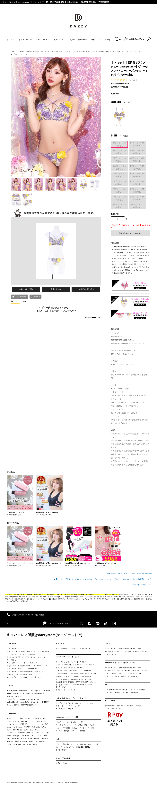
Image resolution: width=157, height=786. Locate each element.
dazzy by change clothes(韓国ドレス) (20, 690)
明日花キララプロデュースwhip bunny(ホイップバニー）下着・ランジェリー (76, 686)
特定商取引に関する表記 (125, 705)
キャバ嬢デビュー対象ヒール (66, 709)
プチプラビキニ (61, 750)
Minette (36, 738)
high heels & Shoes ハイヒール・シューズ (71, 698)
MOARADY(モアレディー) (30, 705)
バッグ (58, 722)
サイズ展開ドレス (43, 651)
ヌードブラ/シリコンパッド (65, 662)
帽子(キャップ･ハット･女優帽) (74, 731)
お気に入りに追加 (26, 289)
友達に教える (56, 289)
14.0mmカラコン (27, 721)
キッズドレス (11, 671)
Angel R (37, 690)
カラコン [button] (95, 40)
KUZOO (23, 738)
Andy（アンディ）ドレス (21, 693)
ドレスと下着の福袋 (63, 758)
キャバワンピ (11, 660)
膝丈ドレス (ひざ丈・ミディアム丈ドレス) (21, 657)
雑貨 (96, 744)
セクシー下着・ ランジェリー (66, 690)
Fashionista (35, 727)
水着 (57, 739)
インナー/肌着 (86, 670)
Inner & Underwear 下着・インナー (68, 657)
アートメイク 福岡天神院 (129, 692)
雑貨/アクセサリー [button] (78, 40)
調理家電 (134, 676)
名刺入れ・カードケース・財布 (83, 728)
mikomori (93, 682)
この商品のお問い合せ (85, 289)
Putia (8, 738)
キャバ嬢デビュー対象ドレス (31, 677)
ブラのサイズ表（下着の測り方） (67, 670)
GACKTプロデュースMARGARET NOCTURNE (23, 699)
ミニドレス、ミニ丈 (25, 648)
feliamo (37, 730)
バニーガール (126, 651)
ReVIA (9, 730)
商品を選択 (115, 94)
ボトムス (83, 744)
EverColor (15, 738)
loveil (45, 735)
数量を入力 (115, 214)
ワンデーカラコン (13, 721)
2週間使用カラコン (27, 724)
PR (106, 685)
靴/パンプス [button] (59, 40)
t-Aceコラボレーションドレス (30, 702)
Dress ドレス (11, 643)
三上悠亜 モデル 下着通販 (65, 682)
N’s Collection (11, 733)
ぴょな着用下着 (85, 676)
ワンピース (74, 744)
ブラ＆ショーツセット (63, 665)
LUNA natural (28, 730)
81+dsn (9, 705)
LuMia (43, 727)
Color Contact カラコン (15, 713)
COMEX (16, 705)
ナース (114, 654)
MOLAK (30, 733)
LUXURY (27, 727)
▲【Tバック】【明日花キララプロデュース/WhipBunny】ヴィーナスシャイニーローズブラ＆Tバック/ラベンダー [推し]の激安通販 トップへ (103, 579)
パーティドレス (12, 654)
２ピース (73, 648)
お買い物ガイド (110, 705)
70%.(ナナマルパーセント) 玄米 (116, 689)
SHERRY (45, 702)
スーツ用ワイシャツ (85, 648)
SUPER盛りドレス (34, 668)
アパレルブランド (13, 677)
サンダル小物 (68, 703)
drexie (9, 693)
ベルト (58, 728)
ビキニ (58, 744)
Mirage (9, 727)
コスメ (120, 673)
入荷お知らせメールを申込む (130, 233)
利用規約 (139, 705)
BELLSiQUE (27, 744)
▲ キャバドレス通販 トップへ (141, 585)
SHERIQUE (46, 733)
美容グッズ (125, 676)
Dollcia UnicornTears (14, 744)
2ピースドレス (42, 666)
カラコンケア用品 (42, 724)
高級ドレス (31, 651)
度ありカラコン (25, 718)
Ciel (36, 741)
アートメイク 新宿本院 (137, 689)
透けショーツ (84, 673)
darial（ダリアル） (21, 696)
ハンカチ (59, 731)
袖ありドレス (11, 666)
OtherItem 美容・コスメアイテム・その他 (120, 663)
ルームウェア (89, 665)
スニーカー (94, 703)
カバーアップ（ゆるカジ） (65, 747)
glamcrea (10, 741)
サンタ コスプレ (110, 648)
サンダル (59, 703)
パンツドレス (11, 668)
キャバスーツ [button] (25, 40)
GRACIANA (46, 690)
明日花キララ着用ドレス (26, 666)
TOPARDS (21, 733)
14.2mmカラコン (13, 724)
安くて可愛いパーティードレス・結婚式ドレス (23, 663)
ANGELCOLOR (36, 735)
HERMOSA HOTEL (83, 747)
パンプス (78, 703)
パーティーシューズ (73, 706)
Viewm (9, 735)
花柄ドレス (11, 674)
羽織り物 (66, 744)
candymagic (17, 727)
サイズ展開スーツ (62, 648)
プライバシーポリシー (113, 708)
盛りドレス (22, 668)
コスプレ (108, 643)
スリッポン (60, 706)
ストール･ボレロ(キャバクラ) (73, 722)
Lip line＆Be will (12, 702)
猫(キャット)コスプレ (140, 651)
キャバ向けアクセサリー (64, 725)
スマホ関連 (66, 728)
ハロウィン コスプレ (112, 651)
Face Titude (25, 735)
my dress (10, 696)
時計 (86, 725)
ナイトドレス (42, 657)
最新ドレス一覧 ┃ (130, 573)
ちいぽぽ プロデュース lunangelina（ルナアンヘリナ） (75, 679)
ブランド (10, 685)
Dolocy (41, 741)
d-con (30, 738)
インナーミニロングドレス (16, 651)
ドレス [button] (10, 40)
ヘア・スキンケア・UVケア (134, 673)
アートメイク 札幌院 (112, 692)
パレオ (90, 744)
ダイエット (109, 676)
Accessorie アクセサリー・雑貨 (67, 717)
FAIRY (35, 744)
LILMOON (44, 738)
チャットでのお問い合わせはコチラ (58, 623)
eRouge (16, 735)
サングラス (79, 725)
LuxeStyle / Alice (38, 693)
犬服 (139, 648)
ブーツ (85, 703)
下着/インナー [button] (42, 40)
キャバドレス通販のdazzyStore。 (107, 594)
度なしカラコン (12, 718)
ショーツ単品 (73, 673)
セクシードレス (21, 674)
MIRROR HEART (21, 741)
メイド (107, 654)
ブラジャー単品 (61, 673)
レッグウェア (78, 665)
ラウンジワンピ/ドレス (27, 654)
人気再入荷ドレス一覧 (144, 573)
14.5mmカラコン (41, 721)
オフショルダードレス (25, 671)
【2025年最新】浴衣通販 (127, 648)
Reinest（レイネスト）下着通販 (67, 676)
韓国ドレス (33, 674)
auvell (31, 741)
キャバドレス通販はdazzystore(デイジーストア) (44, 635)
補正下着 (59, 667)
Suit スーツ (60, 643)
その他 (93, 673)
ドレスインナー (82, 662)
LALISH (37, 733)
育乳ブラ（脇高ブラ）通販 (73, 667)
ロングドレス (11, 648)
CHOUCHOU (17, 730)
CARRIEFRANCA (82, 682)
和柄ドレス (39, 671)
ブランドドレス (61, 763)
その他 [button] (108, 40)
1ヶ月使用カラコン (38, 718)
